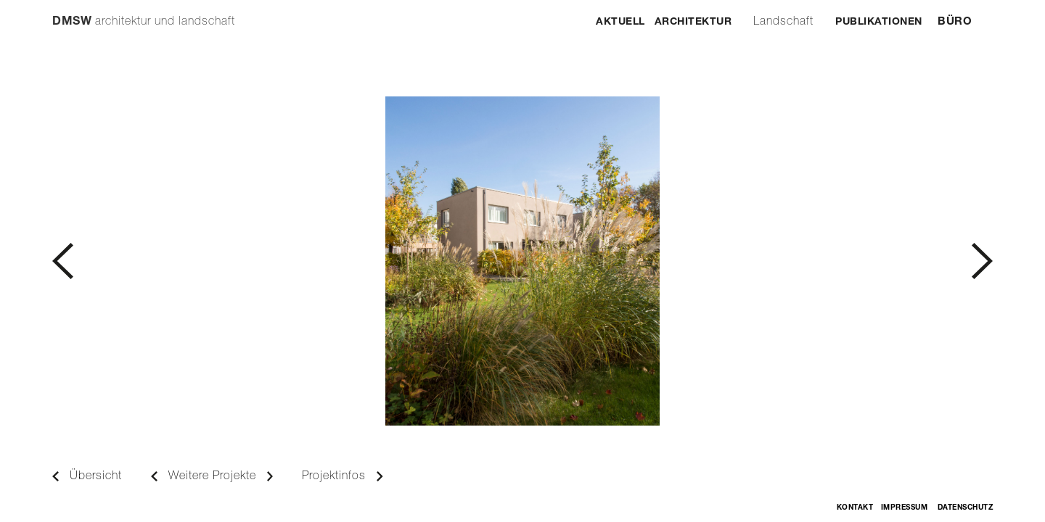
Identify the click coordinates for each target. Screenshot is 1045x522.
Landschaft (783, 22)
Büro (955, 22)
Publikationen (878, 22)
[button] (287, 261)
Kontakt (855, 508)
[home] (143, 15)
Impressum (904, 508)
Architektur (693, 22)
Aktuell (620, 22)
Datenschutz (965, 508)
